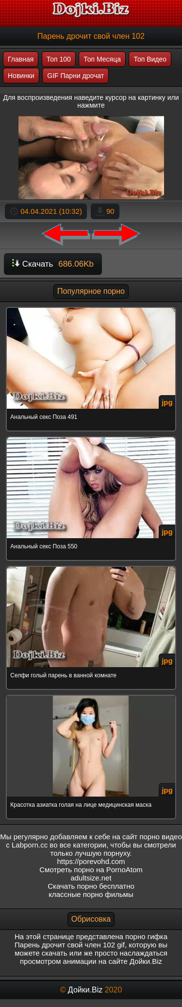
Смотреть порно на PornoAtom (91, 869)
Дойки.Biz (85, 990)
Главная (20, 59)
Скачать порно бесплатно (91, 886)
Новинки (21, 76)
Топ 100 (59, 59)
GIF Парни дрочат (75, 76)
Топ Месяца (102, 59)
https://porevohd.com (91, 861)
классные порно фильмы (91, 894)
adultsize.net (90, 878)
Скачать (53, 264)
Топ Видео (149, 59)
